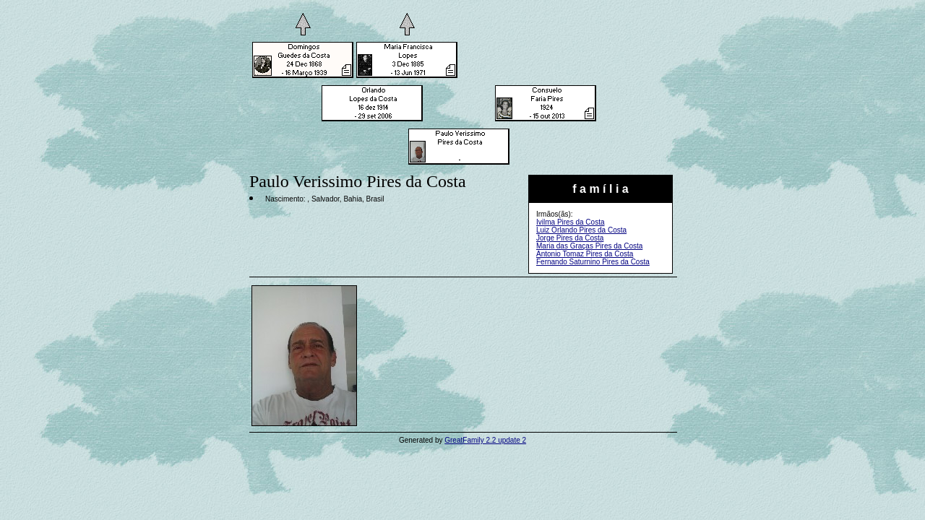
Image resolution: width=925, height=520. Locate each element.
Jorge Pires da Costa (569, 238)
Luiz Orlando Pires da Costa (581, 230)
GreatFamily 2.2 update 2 (485, 440)
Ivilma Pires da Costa (570, 222)
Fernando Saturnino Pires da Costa (593, 262)
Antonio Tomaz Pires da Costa (584, 254)
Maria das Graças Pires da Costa (589, 246)
